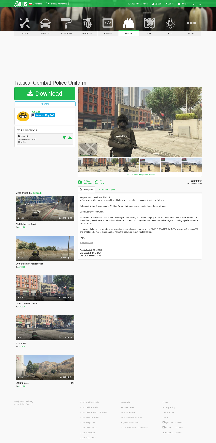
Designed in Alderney (24, 401)
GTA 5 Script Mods (88, 422)
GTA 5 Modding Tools (89, 402)
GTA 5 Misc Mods (87, 438)
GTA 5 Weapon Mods (89, 417)
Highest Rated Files (130, 422)
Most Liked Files (128, 412)
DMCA (165, 417)
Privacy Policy (169, 407)
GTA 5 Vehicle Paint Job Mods (93, 412)
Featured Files (127, 407)
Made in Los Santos (23, 404)
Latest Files (126, 402)
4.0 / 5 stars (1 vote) (194, 183)
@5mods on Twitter (173, 422)
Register (183, 4)
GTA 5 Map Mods (87, 432)
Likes (102, 183)
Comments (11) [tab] (106, 189)
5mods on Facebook (173, 427)
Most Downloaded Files (131, 417)
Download (44, 93)
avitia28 (35, 111)
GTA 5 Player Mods (88, 427)
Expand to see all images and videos (139, 175)
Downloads (88, 183)
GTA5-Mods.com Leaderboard (134, 427)
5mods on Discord (172, 432)
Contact (166, 402)
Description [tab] (86, 189)
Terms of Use (168, 412)
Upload (156, 4)
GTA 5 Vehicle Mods (89, 407)
